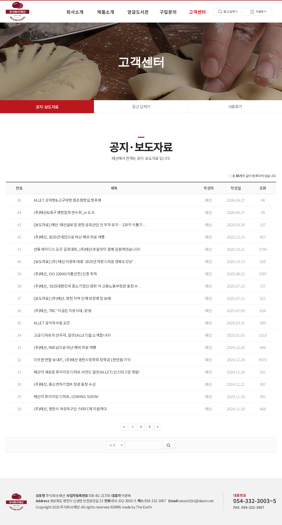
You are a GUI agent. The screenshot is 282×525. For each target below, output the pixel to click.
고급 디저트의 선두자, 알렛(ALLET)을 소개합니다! (72, 335)
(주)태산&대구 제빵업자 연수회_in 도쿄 (64, 212)
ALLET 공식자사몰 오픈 (52, 322)
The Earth (144, 506)
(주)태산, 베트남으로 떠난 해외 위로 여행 (65, 347)
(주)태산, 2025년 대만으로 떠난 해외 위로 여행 (69, 236)
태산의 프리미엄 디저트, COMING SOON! (66, 396)
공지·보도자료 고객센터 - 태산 (17, 11)
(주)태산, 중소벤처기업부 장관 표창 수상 (65, 384)
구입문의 (168, 12)
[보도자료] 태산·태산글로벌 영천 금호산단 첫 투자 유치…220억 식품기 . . (89, 224)
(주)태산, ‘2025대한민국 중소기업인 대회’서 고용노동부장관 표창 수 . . (87, 286)
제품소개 (105, 12)
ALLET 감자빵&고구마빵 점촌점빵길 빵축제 (67, 200)
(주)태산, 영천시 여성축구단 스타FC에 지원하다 (70, 408)
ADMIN (115, 506)
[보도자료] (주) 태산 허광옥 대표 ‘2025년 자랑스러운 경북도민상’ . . (85, 261)
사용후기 (258, 11)
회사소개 (74, 12)
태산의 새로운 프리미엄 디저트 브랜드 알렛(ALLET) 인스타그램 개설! (86, 371)
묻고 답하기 (227, 11)
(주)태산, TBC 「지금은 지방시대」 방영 (62, 310)
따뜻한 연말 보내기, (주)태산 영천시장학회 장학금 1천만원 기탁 (82, 359)
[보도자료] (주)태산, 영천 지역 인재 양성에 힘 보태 (72, 298)
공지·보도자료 (47, 107)
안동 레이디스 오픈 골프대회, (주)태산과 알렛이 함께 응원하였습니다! (87, 249)
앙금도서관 (138, 12)
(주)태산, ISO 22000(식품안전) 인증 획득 (65, 273)
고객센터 (197, 12)
